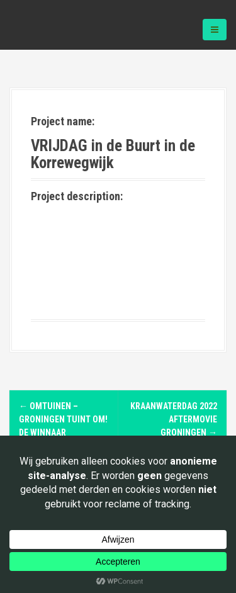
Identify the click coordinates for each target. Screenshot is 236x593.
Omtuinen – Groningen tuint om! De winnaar (63, 419)
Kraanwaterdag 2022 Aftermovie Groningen (173, 419)
